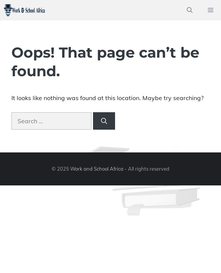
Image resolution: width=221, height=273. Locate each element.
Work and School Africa (96, 169)
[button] (189, 10)
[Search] (104, 121)
